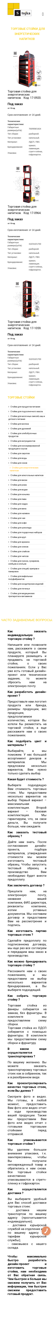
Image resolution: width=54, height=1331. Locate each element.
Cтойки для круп (18, 537)
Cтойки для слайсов (20, 551)
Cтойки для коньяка (20, 494)
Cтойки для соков (19, 463)
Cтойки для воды (19, 458)
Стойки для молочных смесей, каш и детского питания (26, 417)
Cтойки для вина (18, 508)
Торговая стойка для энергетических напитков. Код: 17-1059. (24, 325)
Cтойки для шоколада (21, 528)
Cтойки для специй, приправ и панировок (23, 570)
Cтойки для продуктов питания (25, 407)
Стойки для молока (20, 424)
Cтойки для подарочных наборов (26, 532)
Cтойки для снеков (19, 547)
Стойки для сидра (19, 504)
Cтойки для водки (19, 489)
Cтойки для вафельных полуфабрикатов (20, 577)
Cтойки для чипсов (20, 556)
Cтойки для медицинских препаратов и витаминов (21, 594)
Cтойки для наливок (20, 513)
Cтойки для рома (19, 485)
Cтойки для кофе (19, 523)
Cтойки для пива (18, 499)
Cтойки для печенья (20, 589)
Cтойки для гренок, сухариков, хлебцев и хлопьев (23, 562)
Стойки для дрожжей (21, 428)
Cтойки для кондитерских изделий (27, 584)
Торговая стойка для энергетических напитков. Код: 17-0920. (24, 94)
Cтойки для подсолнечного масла (27, 411)
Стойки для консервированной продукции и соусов (24, 447)
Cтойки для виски (19, 480)
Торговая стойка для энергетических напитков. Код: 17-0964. (24, 210)
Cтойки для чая (18, 518)
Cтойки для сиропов (20, 453)
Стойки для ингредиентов (23, 441)
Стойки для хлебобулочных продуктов (22, 434)
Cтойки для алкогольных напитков (27, 475)
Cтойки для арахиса (20, 542)
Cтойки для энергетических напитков (24, 469)
